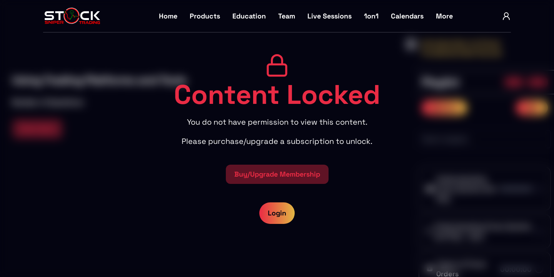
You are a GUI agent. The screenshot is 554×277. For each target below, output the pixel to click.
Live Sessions (329, 16)
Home (168, 16)
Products (205, 16)
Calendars (407, 16)
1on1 (371, 16)
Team (286, 16)
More (444, 16)
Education (249, 16)
